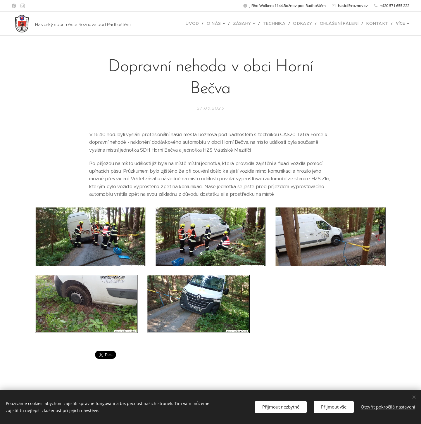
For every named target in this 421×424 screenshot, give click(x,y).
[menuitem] (164, 23)
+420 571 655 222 (394, 5)
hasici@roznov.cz (353, 5)
